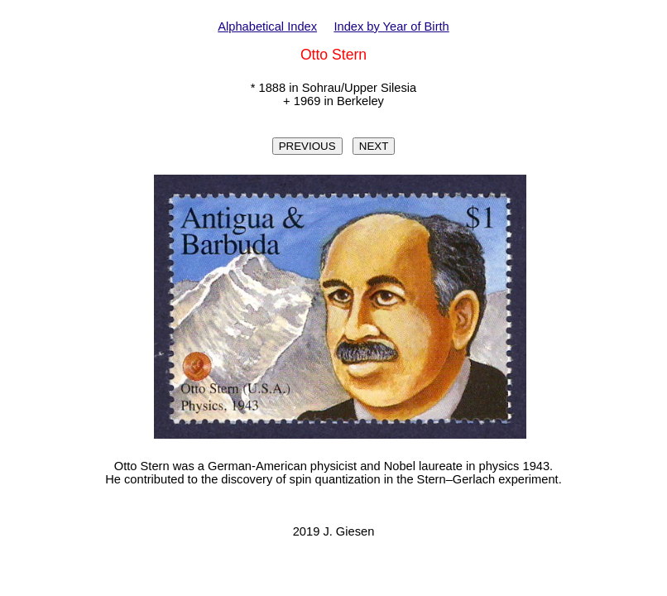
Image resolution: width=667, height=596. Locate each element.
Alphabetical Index (267, 26)
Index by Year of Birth (391, 26)
